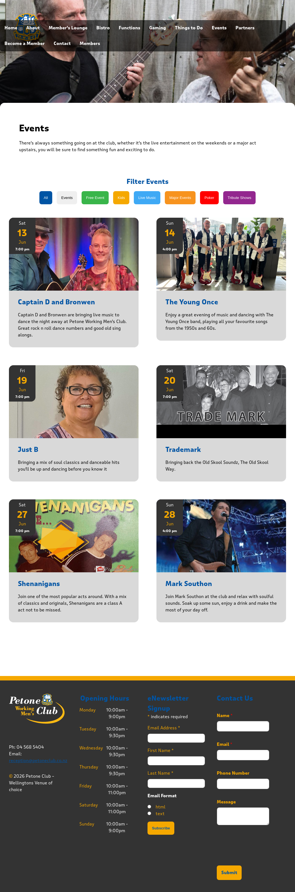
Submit (229, 873)
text (160, 813)
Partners (244, 28)
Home (10, 28)
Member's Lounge (68, 28)
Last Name (160, 773)
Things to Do (189, 28)
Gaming (157, 28)
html (160, 807)
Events (219, 28)
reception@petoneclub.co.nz (38, 760)
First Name (161, 750)
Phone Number (233, 773)
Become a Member (24, 43)
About (33, 28)
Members (90, 43)
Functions (129, 28)
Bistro (103, 28)
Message (226, 802)
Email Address (164, 727)
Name (225, 715)
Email (224, 744)
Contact (62, 43)
